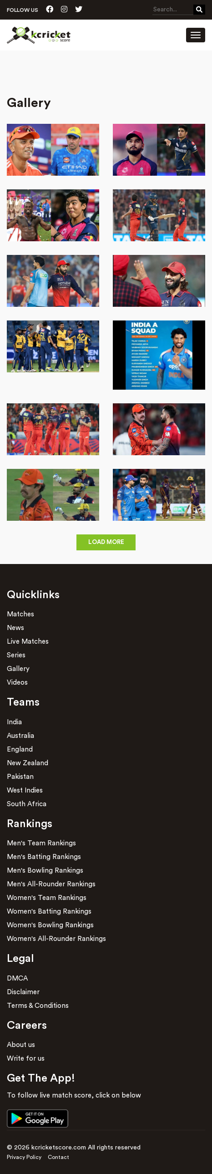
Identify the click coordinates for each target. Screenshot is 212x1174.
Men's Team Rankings (41, 843)
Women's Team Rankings (46, 897)
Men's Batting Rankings (44, 857)
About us (21, 1045)
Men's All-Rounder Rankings (51, 884)
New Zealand (27, 763)
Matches (20, 614)
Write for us (26, 1058)
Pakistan (20, 776)
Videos (17, 682)
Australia (20, 735)
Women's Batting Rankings (49, 911)
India (14, 722)
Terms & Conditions (38, 1005)
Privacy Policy (24, 1157)
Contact (58, 1157)
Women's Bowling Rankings (50, 925)
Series (16, 655)
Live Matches (28, 641)
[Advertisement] (106, 75)
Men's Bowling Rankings (45, 870)
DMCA (17, 978)
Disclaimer (23, 992)
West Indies (25, 790)
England (20, 749)
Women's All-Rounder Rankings (56, 938)
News (15, 628)
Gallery (18, 669)
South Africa (26, 804)
